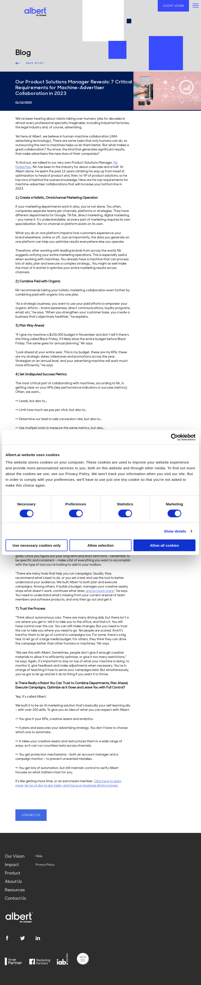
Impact (12, 864)
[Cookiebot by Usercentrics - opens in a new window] (174, 437)
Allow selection (100, 545)
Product (12, 873)
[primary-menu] (195, 5)
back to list (35, 63)
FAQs (39, 856)
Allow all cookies (164, 545)
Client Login (173, 6)
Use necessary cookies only (37, 545)
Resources (15, 889)
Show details (175, 531)
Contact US (31, 815)
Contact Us (15, 898)
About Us (13, 881)
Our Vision (15, 856)
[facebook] (12, 938)
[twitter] (27, 938)
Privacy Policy (45, 865)
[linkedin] (43, 938)
